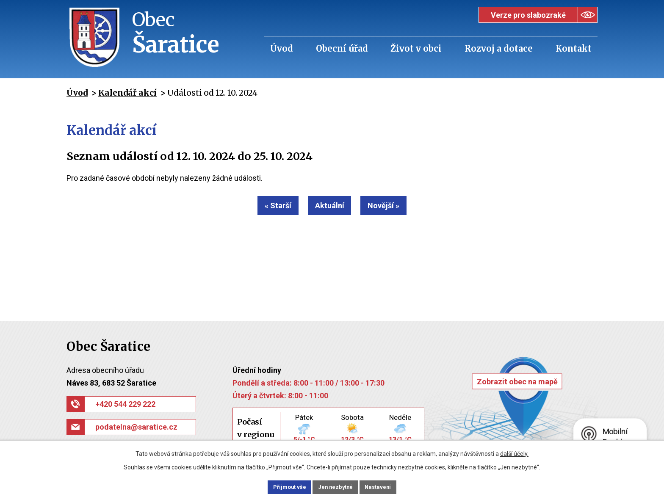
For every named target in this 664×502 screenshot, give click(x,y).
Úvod (281, 48)
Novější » (392, 205)
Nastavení (387, 486)
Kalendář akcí (127, 93)
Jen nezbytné (335, 486)
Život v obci (416, 48)
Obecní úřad (342, 48)
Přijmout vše (280, 486)
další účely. (514, 452)
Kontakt (574, 48)
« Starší (269, 205)
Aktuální (329, 205)
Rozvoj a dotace (499, 48)
